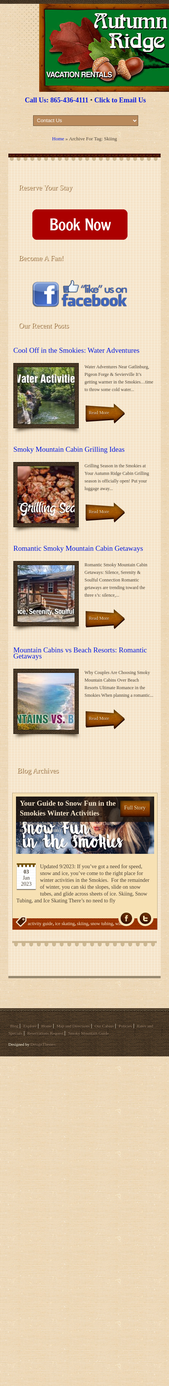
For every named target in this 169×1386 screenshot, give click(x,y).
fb (126, 918)
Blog (14, 1026)
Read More (99, 412)
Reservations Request (45, 1033)
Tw (145, 918)
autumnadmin (38, 823)
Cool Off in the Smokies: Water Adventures (76, 350)
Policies (125, 1026)
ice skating (65, 923)
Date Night (90, 823)
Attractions (67, 823)
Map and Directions (72, 1026)
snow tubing (102, 923)
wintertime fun (59, 938)
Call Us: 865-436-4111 (56, 100)
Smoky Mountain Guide (88, 1033)
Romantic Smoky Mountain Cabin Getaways (78, 548)
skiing (82, 923)
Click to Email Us (120, 100)
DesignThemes (43, 1044)
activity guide (40, 923)
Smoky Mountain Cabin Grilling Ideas (68, 449)
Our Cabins (104, 1026)
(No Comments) (45, 830)
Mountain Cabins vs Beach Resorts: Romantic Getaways (80, 653)
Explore (30, 1026)
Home (58, 138)
